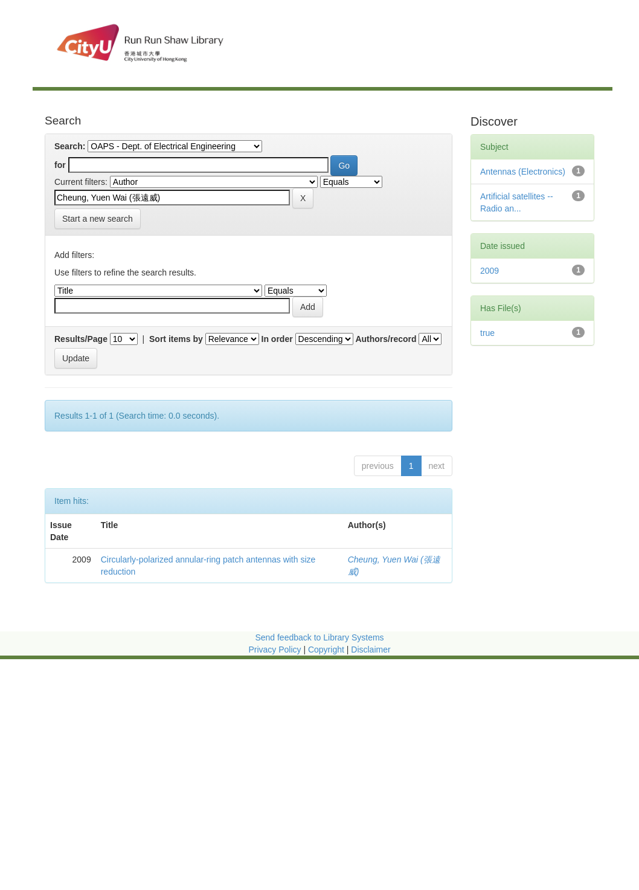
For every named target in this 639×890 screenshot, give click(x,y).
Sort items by (176, 339)
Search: (69, 146)
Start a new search (97, 219)
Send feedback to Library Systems (319, 637)
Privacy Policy (274, 649)
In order (277, 339)
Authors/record (385, 339)
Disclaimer (370, 649)
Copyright (327, 649)
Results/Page (81, 339)
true (487, 333)
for (60, 165)
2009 (489, 271)
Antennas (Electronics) (522, 171)
